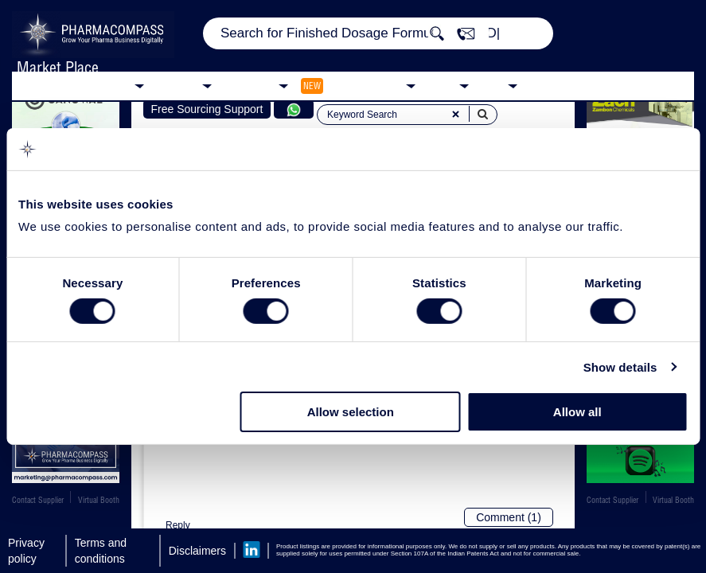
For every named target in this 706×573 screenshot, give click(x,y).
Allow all (577, 412)
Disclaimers (197, 550)
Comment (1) (508, 517)
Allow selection (350, 412)
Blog (492, 84)
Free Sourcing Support (207, 109)
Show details (620, 367)
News (441, 84)
